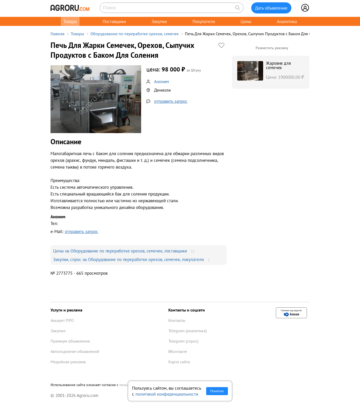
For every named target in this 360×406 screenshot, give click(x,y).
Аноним (161, 81)
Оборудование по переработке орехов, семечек (134, 33)
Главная (57, 33)
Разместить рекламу (272, 48)
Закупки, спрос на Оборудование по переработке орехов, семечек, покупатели (128, 259)
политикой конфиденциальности (166, 394)
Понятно (217, 391)
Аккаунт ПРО (62, 320)
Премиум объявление (70, 341)
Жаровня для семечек (278, 65)
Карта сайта (179, 361)
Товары (70, 21)
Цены (246, 21)
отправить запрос (171, 101)
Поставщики (114, 21)
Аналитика (287, 21)
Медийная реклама (68, 361)
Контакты (176, 320)
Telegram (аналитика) (187, 330)
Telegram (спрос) (183, 341)
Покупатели (203, 21)
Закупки (159, 21)
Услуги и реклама (66, 310)
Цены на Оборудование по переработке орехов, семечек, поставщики (120, 251)
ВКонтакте (177, 351)
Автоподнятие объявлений (75, 351)
